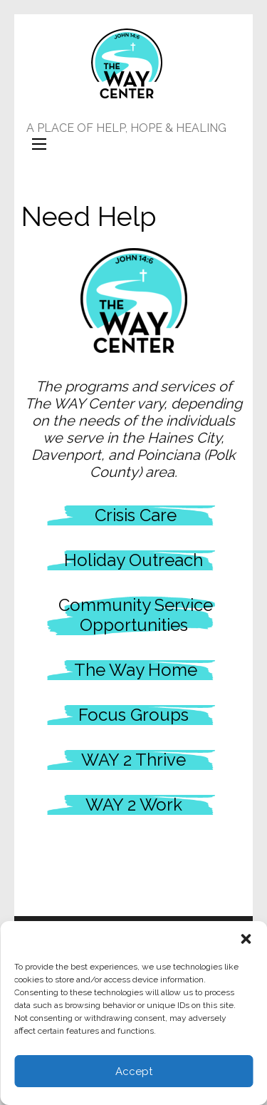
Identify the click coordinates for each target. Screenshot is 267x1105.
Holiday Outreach (133, 560)
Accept (133, 1071)
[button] (246, 939)
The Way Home (133, 669)
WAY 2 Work (133, 804)
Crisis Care (136, 515)
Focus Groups (133, 714)
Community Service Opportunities (135, 615)
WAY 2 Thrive (133, 759)
